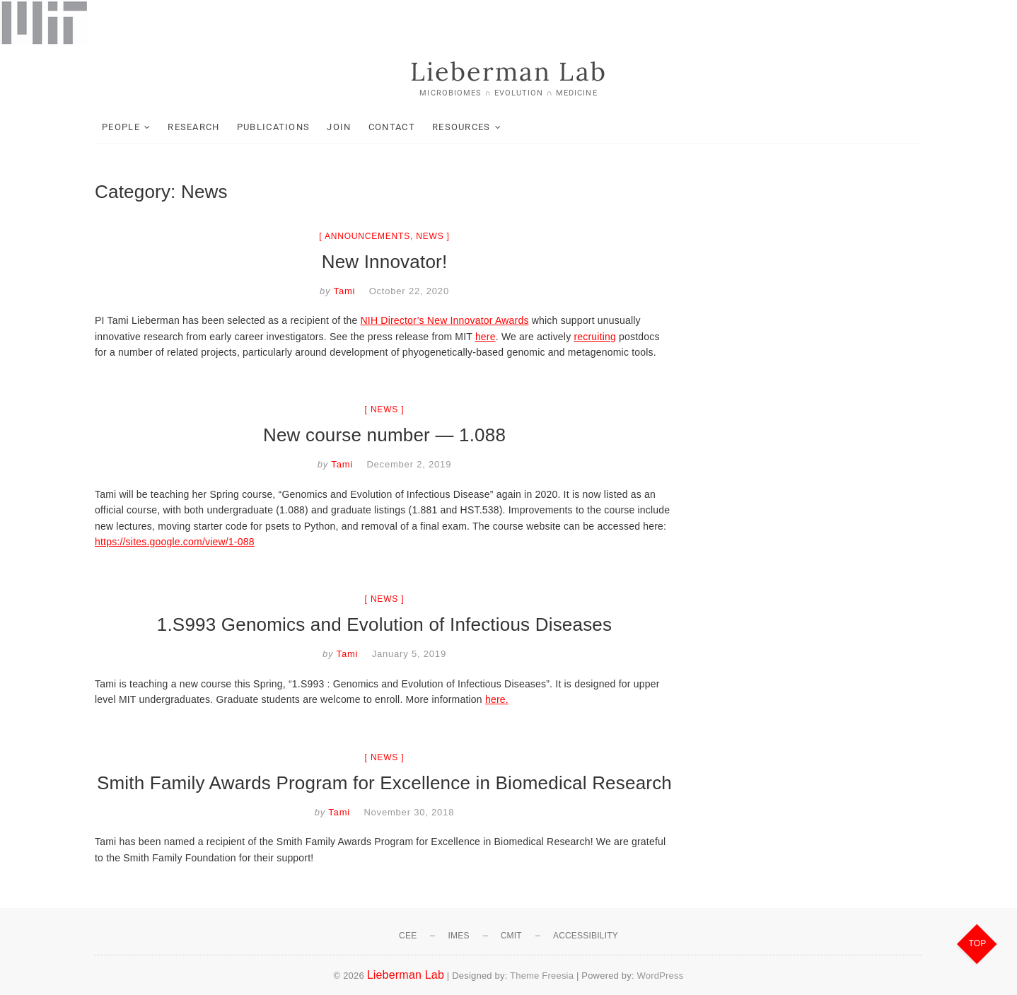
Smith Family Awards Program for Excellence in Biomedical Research (384, 782)
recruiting (595, 336)
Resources (461, 127)
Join (339, 127)
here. (496, 699)
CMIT (511, 936)
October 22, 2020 (409, 291)
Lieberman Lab (508, 71)
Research (193, 127)
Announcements (367, 236)
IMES (458, 936)
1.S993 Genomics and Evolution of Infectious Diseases (384, 624)
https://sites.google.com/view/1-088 (175, 541)
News (429, 236)
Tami (342, 291)
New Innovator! (385, 261)
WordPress (660, 975)
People (121, 127)
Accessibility (585, 936)
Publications (273, 127)
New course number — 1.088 (384, 435)
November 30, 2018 (409, 812)
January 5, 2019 (409, 653)
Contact (391, 127)
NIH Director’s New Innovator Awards (445, 320)
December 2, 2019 (408, 464)
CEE (408, 936)
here (485, 336)
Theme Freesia (542, 975)
